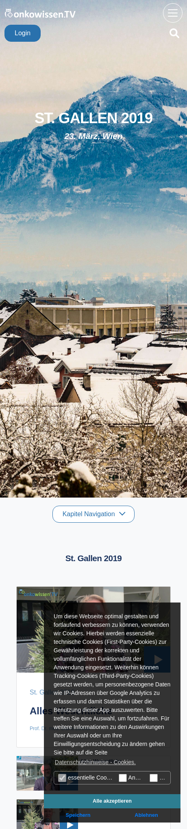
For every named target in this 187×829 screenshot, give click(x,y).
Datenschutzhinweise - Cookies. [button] (95, 762)
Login (22, 33)
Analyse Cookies (132, 778)
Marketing (160, 778)
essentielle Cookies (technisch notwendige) (87, 778)
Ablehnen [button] (146, 815)
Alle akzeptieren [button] (112, 801)
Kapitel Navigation (90, 514)
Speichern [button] (78, 815)
